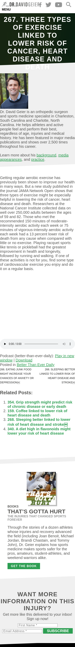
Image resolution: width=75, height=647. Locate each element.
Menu (6, 9)
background (46, 155)
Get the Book (24, 566)
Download (24, 360)
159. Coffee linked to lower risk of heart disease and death (37, 413)
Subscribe (58, 631)
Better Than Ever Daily (36, 365)
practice (37, 159)
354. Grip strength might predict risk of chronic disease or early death (40, 404)
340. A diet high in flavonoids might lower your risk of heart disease (39, 431)
